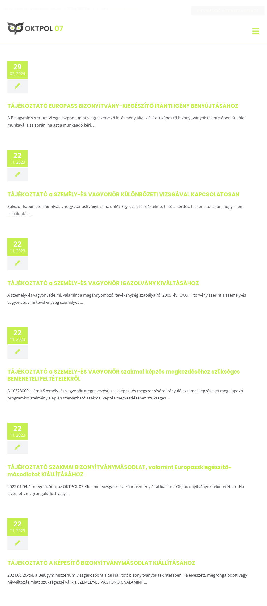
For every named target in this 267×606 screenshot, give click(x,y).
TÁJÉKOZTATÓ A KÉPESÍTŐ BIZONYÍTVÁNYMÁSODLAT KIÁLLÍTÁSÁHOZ (101, 563)
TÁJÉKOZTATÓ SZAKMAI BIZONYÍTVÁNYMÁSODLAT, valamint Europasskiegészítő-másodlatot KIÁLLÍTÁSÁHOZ (119, 470)
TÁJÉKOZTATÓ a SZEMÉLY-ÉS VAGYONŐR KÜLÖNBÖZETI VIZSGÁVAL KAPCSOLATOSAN (123, 194)
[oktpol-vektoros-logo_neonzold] (34, 24)
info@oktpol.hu (127, 8)
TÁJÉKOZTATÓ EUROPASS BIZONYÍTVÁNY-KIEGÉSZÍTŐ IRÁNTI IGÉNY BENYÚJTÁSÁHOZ (122, 106)
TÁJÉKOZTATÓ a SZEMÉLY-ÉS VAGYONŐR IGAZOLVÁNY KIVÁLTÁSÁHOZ (103, 283)
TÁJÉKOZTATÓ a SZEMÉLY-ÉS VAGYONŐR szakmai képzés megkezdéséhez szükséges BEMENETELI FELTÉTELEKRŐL (123, 375)
